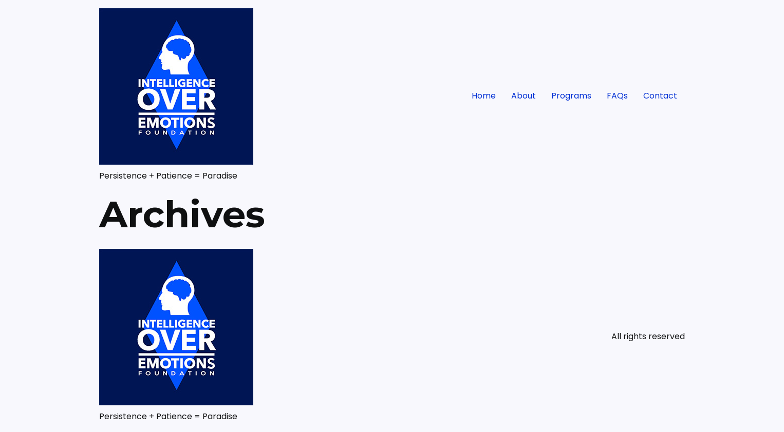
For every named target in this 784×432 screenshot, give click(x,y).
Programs (571, 96)
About (523, 96)
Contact (660, 96)
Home (484, 96)
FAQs (617, 96)
